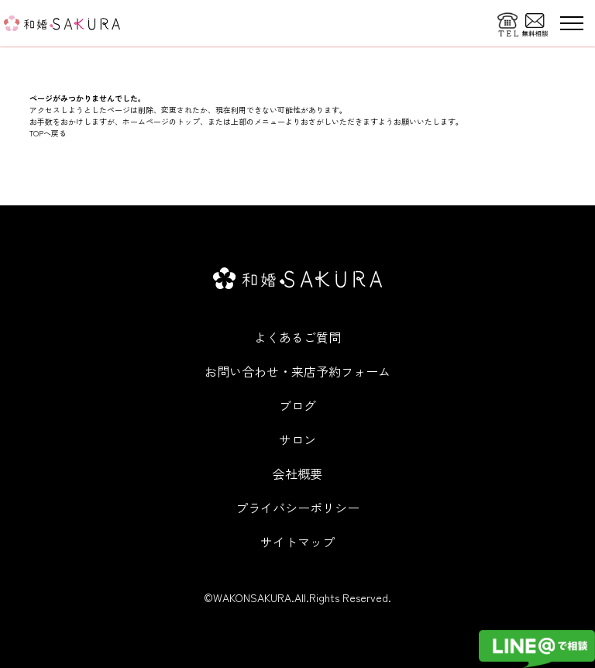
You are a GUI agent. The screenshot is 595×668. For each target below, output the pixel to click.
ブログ (297, 405)
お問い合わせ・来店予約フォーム (297, 371)
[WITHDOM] (62, 23)
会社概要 (297, 473)
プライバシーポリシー (297, 507)
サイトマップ (297, 541)
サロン (297, 439)
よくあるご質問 (297, 337)
